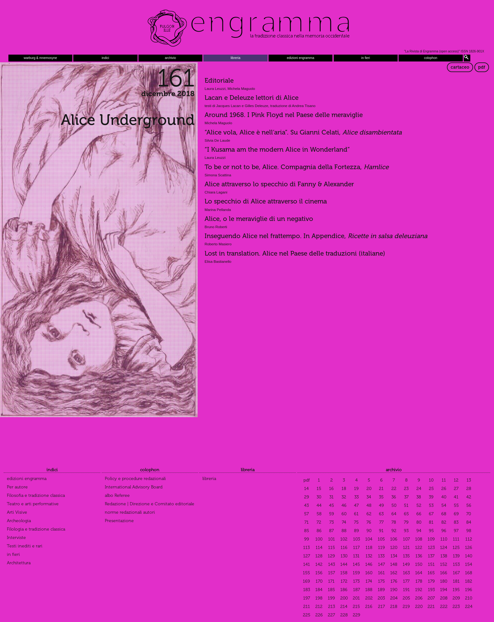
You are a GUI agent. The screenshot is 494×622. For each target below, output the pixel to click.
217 (381, 606)
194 (443, 589)
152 (443, 564)
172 (344, 581)
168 (468, 572)
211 (306, 606)
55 (456, 505)
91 (381, 530)
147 (381, 564)
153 (456, 564)
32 (343, 497)
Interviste (16, 537)
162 (393, 572)
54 (443, 505)
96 (443, 530)
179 (431, 581)
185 (331, 589)
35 (381, 497)
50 (393, 505)
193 (431, 589)
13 (469, 480)
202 (369, 598)
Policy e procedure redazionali (135, 478)
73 (331, 522)
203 (381, 598)
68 (443, 514)
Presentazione (119, 520)
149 (406, 564)
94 (418, 530)
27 (456, 488)
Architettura (19, 563)
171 (331, 581)
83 (456, 522)
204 (394, 598)
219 (406, 606)
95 (431, 530)
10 (431, 480)
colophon (430, 58)
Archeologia (19, 520)
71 (306, 522)
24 (418, 488)
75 (356, 522)
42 (468, 497)
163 (406, 572)
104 (368, 539)
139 (456, 556)
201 (356, 598)
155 (306, 572)
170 (319, 581)
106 (393, 539)
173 (356, 581)
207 (431, 598)
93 (406, 530)
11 (444, 480)
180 (443, 581)
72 (319, 522)
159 (356, 572)
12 (456, 480)
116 (344, 547)
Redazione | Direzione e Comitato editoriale (149, 504)
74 (344, 522)
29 (306, 497)
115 (331, 547)
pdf (481, 67)
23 (406, 488)
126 (468, 547)
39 (431, 497)
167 (456, 572)
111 (456, 539)
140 (468, 556)
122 (418, 547)
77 (381, 522)
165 (431, 572)
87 (331, 530)
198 (318, 598)
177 (406, 581)
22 (393, 488)
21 (381, 488)
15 (319, 488)
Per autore (17, 487)
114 (319, 547)
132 (369, 556)
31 (331, 497)
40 (443, 497)
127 (306, 556)
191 (406, 589)
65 (406, 514)
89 (356, 530)
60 (343, 514)
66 (418, 514)
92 (393, 530)
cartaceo (460, 67)
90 (368, 530)
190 (393, 589)
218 (393, 606)
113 (306, 547)
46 (343, 505)
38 (418, 497)
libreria (235, 58)
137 (431, 556)
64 (393, 514)
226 (319, 615)
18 (343, 488)
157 (331, 572)
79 (406, 522)
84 (468, 522)
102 (343, 539)
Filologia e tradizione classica (36, 529)
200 (344, 598)
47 (356, 505)
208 (444, 598)
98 (468, 530)
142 (318, 564)
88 (343, 530)
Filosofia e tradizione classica (36, 495)
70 (468, 514)
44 (319, 505)
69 (456, 514)
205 (406, 598)
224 (468, 606)
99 (306, 539)
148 (393, 564)
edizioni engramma (300, 58)
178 (418, 581)
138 (443, 556)
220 (419, 606)
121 (406, 547)
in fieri (365, 58)
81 (431, 522)
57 (306, 514)
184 (318, 589)
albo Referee (117, 495)
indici (105, 58)
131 (356, 556)
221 (431, 606)
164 (418, 572)
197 (306, 598)
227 (331, 615)
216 (368, 606)
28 (468, 488)
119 (381, 547)
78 (393, 522)
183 (306, 589)
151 (431, 564)
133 (381, 556)
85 (306, 530)
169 (306, 581)
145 (356, 564)
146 (368, 564)
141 (306, 564)
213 (331, 606)
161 (381, 572)
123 (431, 547)
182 (468, 581)
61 (356, 514)
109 (431, 539)
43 (306, 505)
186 (343, 589)
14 (306, 488)
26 (443, 488)
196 (468, 589)
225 (306, 615)
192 (418, 589)
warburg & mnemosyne (40, 58)
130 (344, 556)
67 (431, 514)
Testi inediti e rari (24, 546)
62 (368, 514)
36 (393, 497)
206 (419, 598)
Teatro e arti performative (33, 504)
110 (443, 539)
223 (456, 606)
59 (331, 514)
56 (468, 505)
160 (368, 572)
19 (356, 488)
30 (319, 497)
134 (393, 556)
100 (318, 539)
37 (406, 497)
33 (356, 497)
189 (381, 589)
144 (343, 564)
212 (318, 606)
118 (369, 547)
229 (356, 615)
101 (331, 539)
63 (381, 514)
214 (343, 606)
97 (456, 530)
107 (406, 539)
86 (319, 530)
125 (456, 547)
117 (356, 547)
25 (431, 488)
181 (456, 581)
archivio (170, 58)
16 (331, 488)
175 (381, 581)
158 (343, 572)
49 (381, 505)
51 (406, 505)
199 (331, 598)
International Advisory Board (133, 487)
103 (356, 539)
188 (368, 589)
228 (344, 615)
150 (418, 564)
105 (381, 539)
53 (431, 505)
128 (318, 556)
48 (368, 505)
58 (319, 514)
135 (406, 556)
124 (443, 547)
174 (369, 581)
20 (368, 488)
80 (418, 522)
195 (456, 589)
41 (456, 497)
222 (444, 606)
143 (331, 564)
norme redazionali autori (130, 512)
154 (468, 564)
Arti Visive (17, 512)
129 (331, 556)
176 (393, 581)
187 (356, 589)
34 (368, 497)
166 (443, 572)
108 (418, 539)
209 (456, 598)
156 (318, 572)
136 (418, 556)
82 (443, 522)
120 (393, 547)
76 (368, 522)
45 (331, 505)
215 (356, 606)
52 (418, 505)
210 (468, 598)
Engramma (247, 26)
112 (468, 539)
